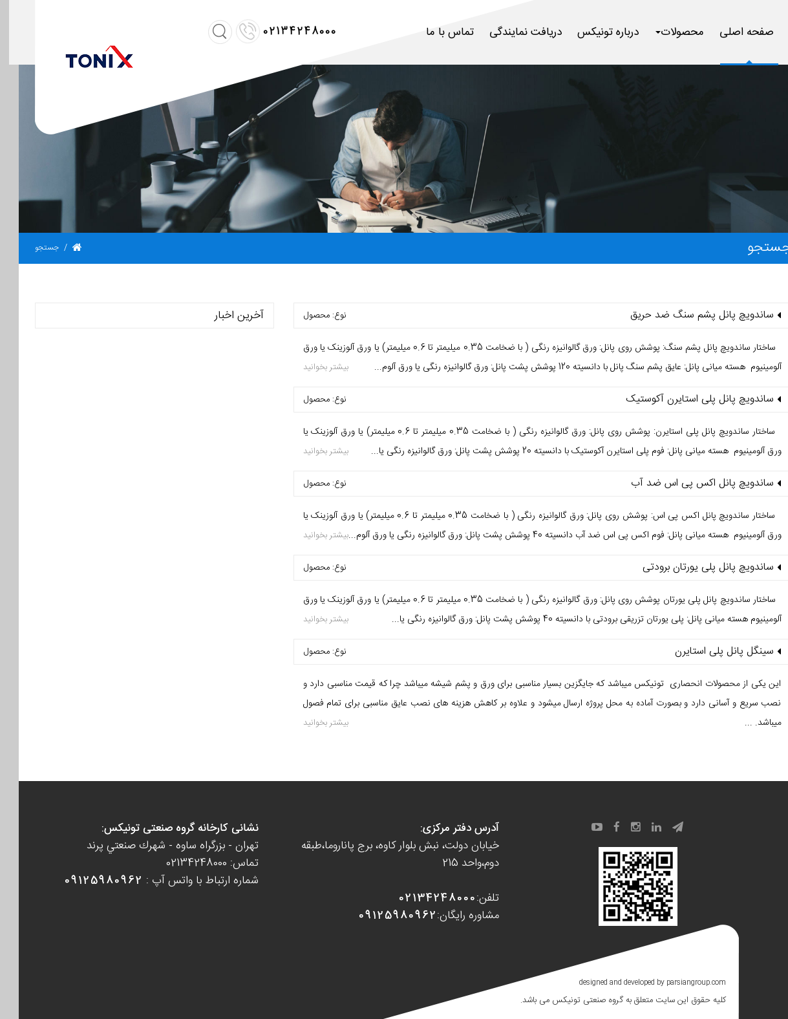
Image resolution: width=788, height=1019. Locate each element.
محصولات (661, 32)
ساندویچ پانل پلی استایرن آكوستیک (681, 399)
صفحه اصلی (728, 32)
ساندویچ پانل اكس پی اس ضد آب (683, 483)
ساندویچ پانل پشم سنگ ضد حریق (683, 315)
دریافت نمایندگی (507, 32)
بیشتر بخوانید (307, 367)
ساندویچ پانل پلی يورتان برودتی (689, 567)
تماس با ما (431, 32)
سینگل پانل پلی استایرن (705, 652)
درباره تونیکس (589, 32)
